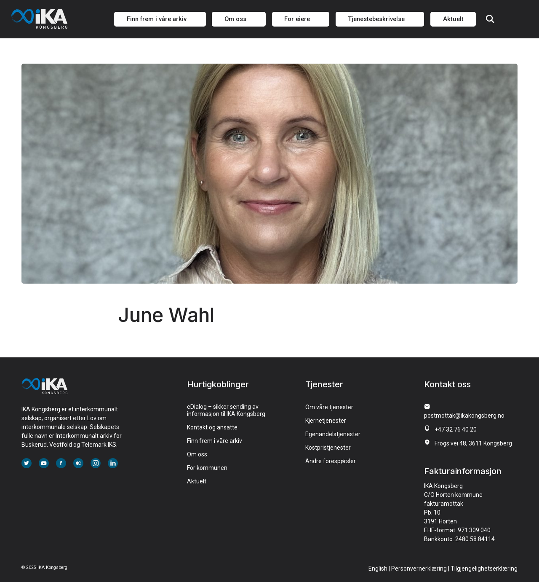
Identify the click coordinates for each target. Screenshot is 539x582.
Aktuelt (196, 481)
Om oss (197, 454)
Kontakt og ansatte (212, 427)
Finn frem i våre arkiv (214, 440)
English (377, 568)
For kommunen (207, 467)
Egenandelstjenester (332, 434)
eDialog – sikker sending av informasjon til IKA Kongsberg (226, 410)
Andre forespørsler (330, 461)
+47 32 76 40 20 (456, 429)
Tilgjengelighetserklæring (484, 568)
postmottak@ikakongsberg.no (464, 415)
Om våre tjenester (329, 407)
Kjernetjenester (325, 420)
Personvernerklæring (419, 568)
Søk (490, 19)
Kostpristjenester (328, 447)
